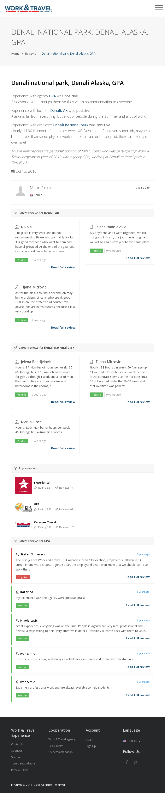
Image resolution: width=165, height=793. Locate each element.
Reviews (30, 53)
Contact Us (18, 744)
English (131, 741)
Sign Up (91, 746)
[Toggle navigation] (159, 8)
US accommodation (60, 752)
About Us (17, 750)
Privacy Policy (19, 769)
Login (89, 739)
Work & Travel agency (62, 739)
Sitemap (16, 757)
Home (15, 53)
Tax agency (55, 746)
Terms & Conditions (23, 763)
